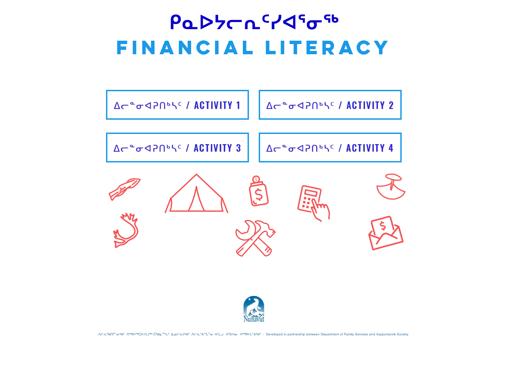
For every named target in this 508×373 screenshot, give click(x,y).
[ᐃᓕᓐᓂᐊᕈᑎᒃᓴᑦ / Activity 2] (330, 105)
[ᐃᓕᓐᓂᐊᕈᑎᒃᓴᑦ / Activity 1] (177, 105)
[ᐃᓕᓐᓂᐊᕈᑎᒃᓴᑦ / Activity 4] (330, 147)
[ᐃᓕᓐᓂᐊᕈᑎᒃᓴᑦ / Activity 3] (177, 147)
